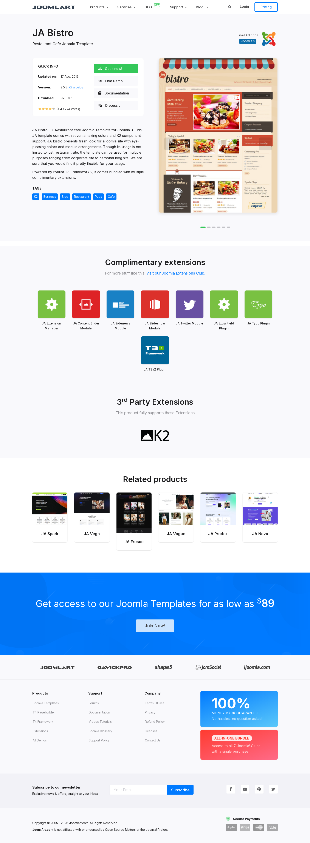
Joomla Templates (46, 702)
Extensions (40, 730)
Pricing (266, 7)
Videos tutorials (100, 721)
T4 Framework (43, 721)
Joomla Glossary (100, 730)
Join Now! (155, 625)
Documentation (113, 93)
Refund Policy (155, 721)
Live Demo (110, 81)
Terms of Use (154, 702)
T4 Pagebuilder (44, 712)
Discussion (110, 105)
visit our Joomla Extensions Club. (176, 273)
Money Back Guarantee (239, 708)
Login (244, 6)
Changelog (76, 87)
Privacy (150, 712)
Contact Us (152, 740)
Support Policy (99, 740)
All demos (40, 740)
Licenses (151, 730)
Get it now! (110, 68)
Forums (94, 702)
